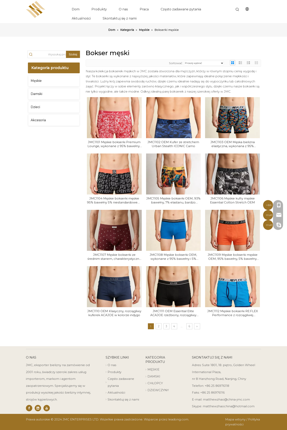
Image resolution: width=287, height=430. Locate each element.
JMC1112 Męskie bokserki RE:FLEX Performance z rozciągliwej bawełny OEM (232, 313)
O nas (112, 365)
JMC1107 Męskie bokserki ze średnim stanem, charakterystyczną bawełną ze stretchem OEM (114, 257)
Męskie (36, 81)
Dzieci (35, 107)
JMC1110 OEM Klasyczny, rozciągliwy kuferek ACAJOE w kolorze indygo (114, 313)
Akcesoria (38, 120)
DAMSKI (153, 376)
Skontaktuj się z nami (123, 399)
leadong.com (178, 419)
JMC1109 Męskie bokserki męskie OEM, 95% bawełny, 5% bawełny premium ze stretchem (233, 257)
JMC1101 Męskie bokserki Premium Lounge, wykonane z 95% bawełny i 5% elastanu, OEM (114, 144)
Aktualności (116, 392)
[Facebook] (29, 408)
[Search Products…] (50, 54)
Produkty (114, 372)
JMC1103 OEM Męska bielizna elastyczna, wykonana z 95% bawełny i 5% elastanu (232, 144)
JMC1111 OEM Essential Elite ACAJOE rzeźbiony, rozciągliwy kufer (173, 313)
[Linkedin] (38, 408)
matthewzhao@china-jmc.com (226, 399)
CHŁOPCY (155, 383)
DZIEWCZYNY (158, 390)
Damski (36, 94)
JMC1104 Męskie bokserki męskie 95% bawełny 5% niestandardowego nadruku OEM (114, 200)
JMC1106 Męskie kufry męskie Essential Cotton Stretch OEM (232, 200)
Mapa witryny (235, 419)
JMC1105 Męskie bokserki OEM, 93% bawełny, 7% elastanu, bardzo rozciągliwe (173, 200)
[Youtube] (46, 408)
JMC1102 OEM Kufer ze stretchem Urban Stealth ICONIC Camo (173, 144)
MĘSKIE (153, 369)
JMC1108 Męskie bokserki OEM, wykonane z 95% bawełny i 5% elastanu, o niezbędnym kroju (173, 257)
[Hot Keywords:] (237, 9)
